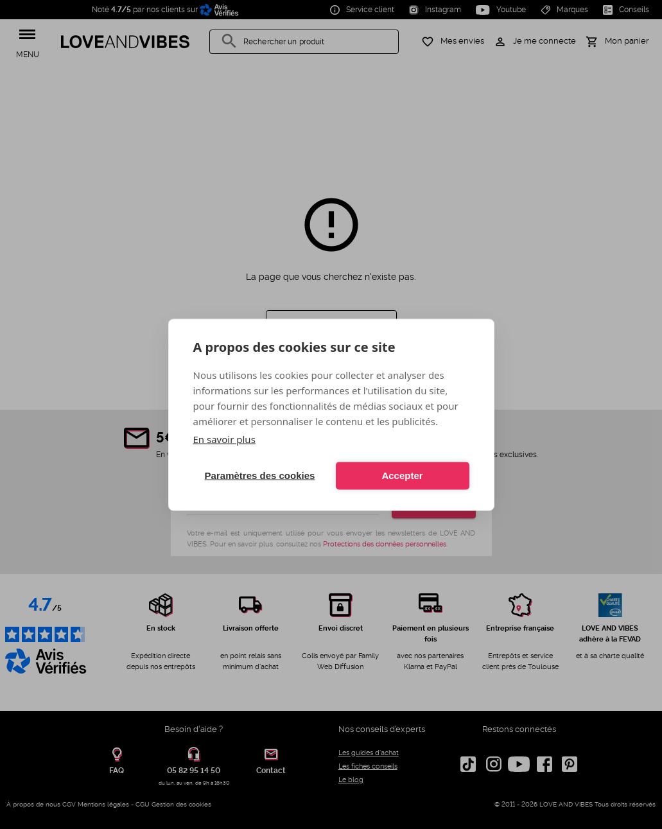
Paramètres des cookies (260, 475)
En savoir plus (224, 438)
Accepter (401, 475)
